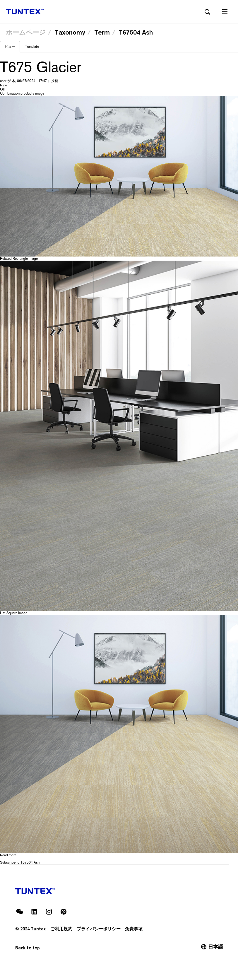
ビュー (12, 48)
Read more (8, 855)
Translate (32, 47)
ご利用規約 (61, 928)
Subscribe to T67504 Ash (20, 862)
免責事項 (134, 928)
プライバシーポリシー (99, 928)
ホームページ (26, 32)
